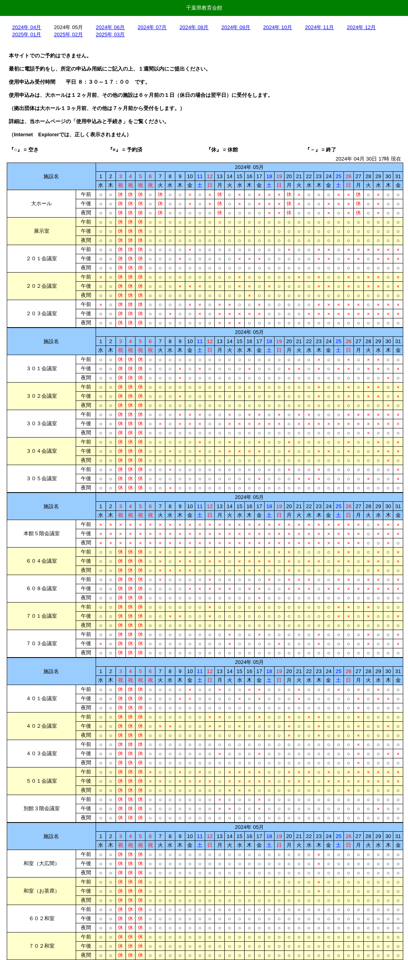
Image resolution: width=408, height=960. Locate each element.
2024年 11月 (319, 27)
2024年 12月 (361, 27)
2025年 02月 (68, 34)
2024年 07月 (152, 27)
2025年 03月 (110, 34)
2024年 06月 (110, 27)
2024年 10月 (277, 27)
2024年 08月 (194, 27)
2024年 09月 (236, 27)
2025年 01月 (26, 34)
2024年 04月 (26, 27)
